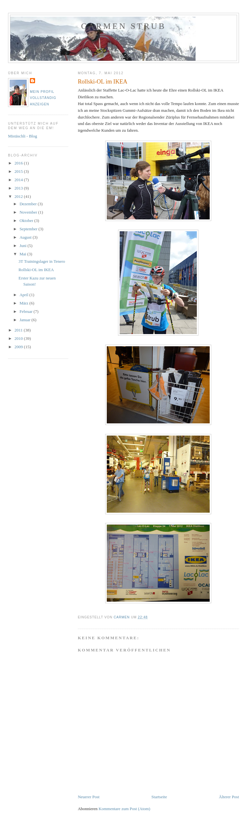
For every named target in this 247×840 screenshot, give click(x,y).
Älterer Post (229, 796)
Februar (27, 311)
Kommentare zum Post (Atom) (125, 808)
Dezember (29, 203)
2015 (19, 171)
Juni (24, 245)
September (29, 228)
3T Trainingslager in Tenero (41, 261)
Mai (23, 254)
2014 (19, 179)
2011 (19, 330)
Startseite (159, 796)
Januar (26, 319)
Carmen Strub (123, 26)
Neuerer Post (89, 796)
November (29, 212)
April (25, 294)
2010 (19, 338)
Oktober (27, 220)
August (26, 237)
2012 (19, 196)
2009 (19, 346)
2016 (19, 163)
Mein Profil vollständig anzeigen (43, 98)
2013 (19, 188)
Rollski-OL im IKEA (36, 269)
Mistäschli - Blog (22, 136)
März (25, 303)
